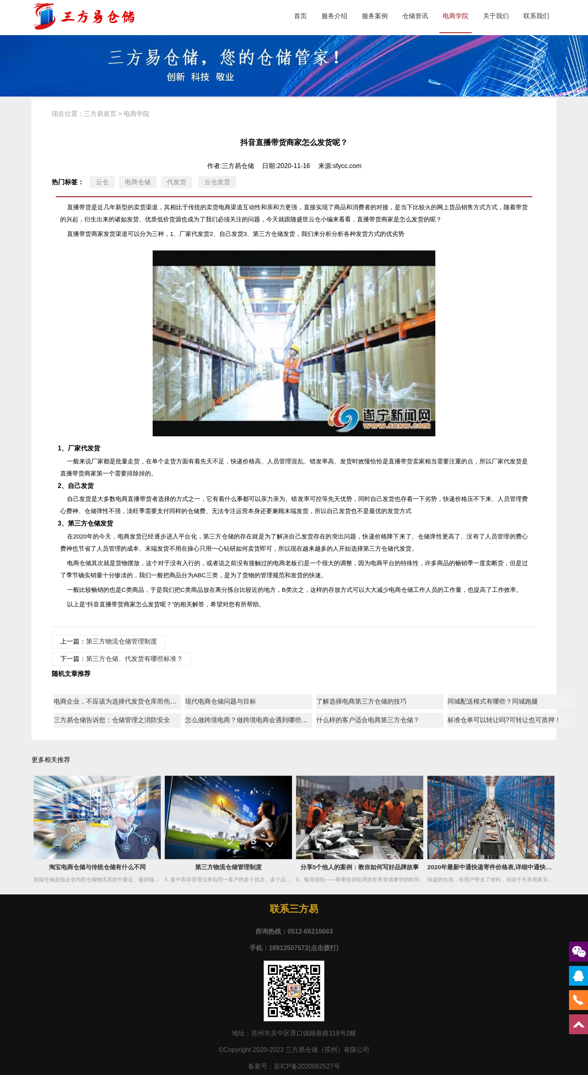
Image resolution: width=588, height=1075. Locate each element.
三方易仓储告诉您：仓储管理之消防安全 (112, 868)
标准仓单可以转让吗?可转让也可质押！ (504, 868)
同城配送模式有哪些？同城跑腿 (492, 849)
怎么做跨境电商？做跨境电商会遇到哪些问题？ (253, 868)
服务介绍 (334, 16)
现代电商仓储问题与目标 (220, 849)
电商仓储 (138, 182)
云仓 (102, 182)
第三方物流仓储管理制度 (121, 641)
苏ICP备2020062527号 (307, 1066)
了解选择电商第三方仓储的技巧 (361, 849)
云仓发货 (217, 182)
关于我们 (496, 16)
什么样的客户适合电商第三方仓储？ (368, 868)
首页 (300, 16)
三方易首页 (100, 113)
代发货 (176, 182)
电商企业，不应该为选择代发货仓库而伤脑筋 (118, 849)
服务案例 (375, 16)
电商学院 (455, 16)
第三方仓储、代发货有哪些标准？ (134, 658)
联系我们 (536, 16)
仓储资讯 (415, 16)
